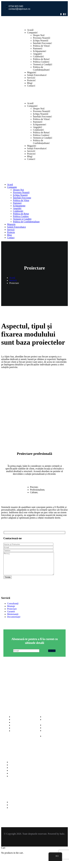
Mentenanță (12, 618)
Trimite (8, 582)
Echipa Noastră (40, 40)
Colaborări (38, 56)
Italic (62, 838)
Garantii (11, 616)
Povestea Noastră (41, 38)
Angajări (37, 54)
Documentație (13, 621)
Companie (32, 32)
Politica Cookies (41, 62)
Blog (30, 83)
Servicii (31, 77)
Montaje (11, 610)
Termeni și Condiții (42, 64)
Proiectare (12, 613)
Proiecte (31, 80)
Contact (31, 85)
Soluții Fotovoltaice (37, 75)
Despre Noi (39, 35)
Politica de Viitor (41, 46)
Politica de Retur (41, 59)
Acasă (30, 30)
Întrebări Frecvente (42, 43)
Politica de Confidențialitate (41, 68)
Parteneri (37, 48)
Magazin (31, 72)
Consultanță (12, 608)
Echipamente (39, 51)
